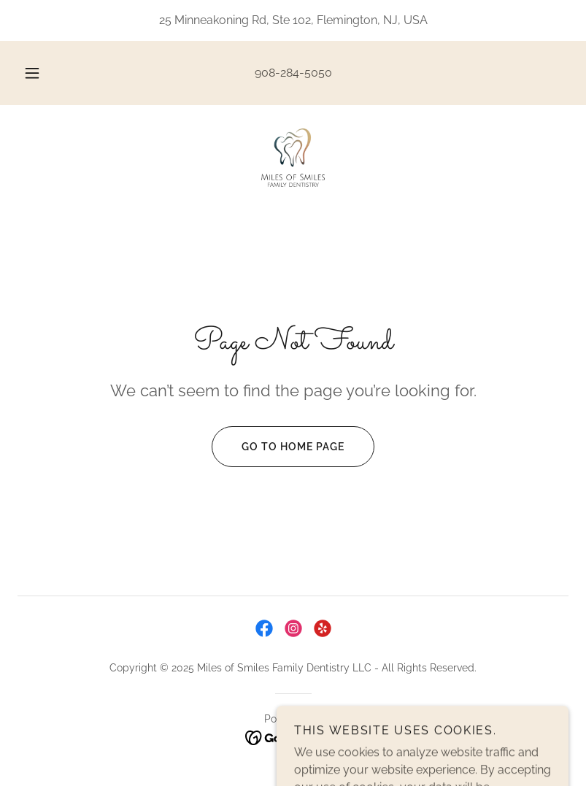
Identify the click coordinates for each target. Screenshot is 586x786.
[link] (293, 157)
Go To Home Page (278, 446)
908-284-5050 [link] (293, 73)
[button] (42, 73)
